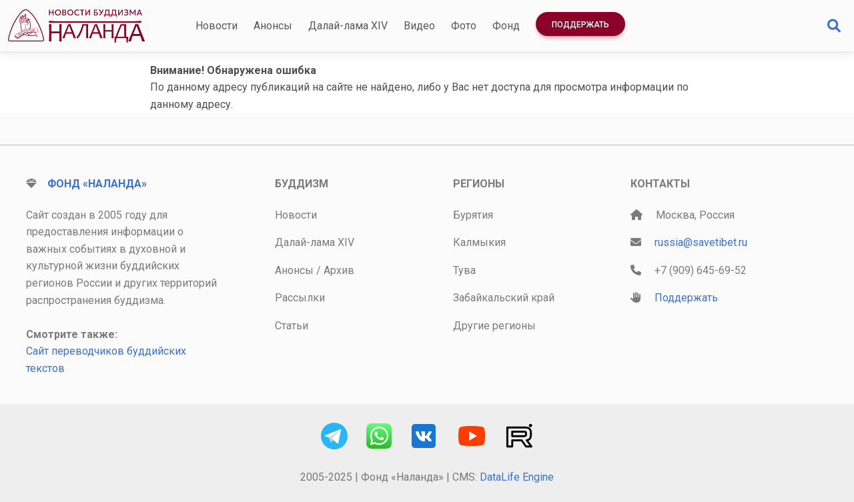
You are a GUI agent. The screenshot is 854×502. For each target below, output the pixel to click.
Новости (216, 25)
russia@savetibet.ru (701, 242)
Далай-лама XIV (348, 25)
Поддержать (580, 24)
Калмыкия (479, 242)
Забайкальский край (503, 297)
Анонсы (273, 25)
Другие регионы (494, 325)
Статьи (291, 325)
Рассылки (300, 297)
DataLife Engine (517, 477)
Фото (463, 25)
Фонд (506, 25)
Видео (419, 25)
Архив (339, 270)
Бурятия (473, 215)
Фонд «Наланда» (97, 183)
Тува (464, 270)
